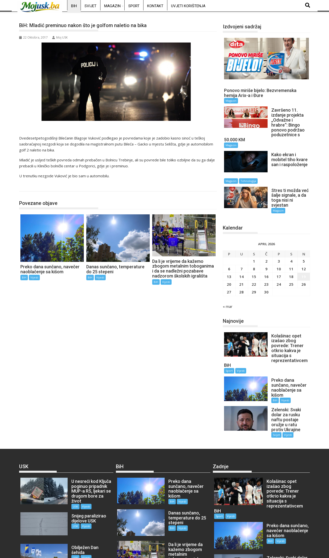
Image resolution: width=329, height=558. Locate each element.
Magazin (112, 6)
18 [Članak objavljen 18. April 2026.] (291, 257)
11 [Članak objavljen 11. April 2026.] (291, 249)
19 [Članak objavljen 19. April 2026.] (303, 257)
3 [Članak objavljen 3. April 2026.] (279, 241)
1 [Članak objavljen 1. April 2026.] (254, 241)
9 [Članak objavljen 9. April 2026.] (266, 249)
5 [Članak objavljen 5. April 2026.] (304, 241)
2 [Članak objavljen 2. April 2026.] (266, 241)
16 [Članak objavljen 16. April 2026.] (266, 257)
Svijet (90, 6)
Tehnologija (288, 165)
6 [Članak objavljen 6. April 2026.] (229, 249)
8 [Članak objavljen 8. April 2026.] (254, 249)
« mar (228, 286)
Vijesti (34, 277)
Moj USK (60, 37)
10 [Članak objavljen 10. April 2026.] (279, 249)
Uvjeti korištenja (188, 6)
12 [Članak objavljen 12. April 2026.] (303, 249)
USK (67, 463)
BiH (74, 6)
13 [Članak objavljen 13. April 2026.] (229, 257)
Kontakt (155, 6)
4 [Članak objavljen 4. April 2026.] (291, 241)
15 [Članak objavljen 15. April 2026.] (254, 257)
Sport (134, 6)
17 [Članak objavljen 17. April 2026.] (279, 257)
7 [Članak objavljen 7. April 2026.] (241, 249)
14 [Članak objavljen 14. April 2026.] (241, 257)
